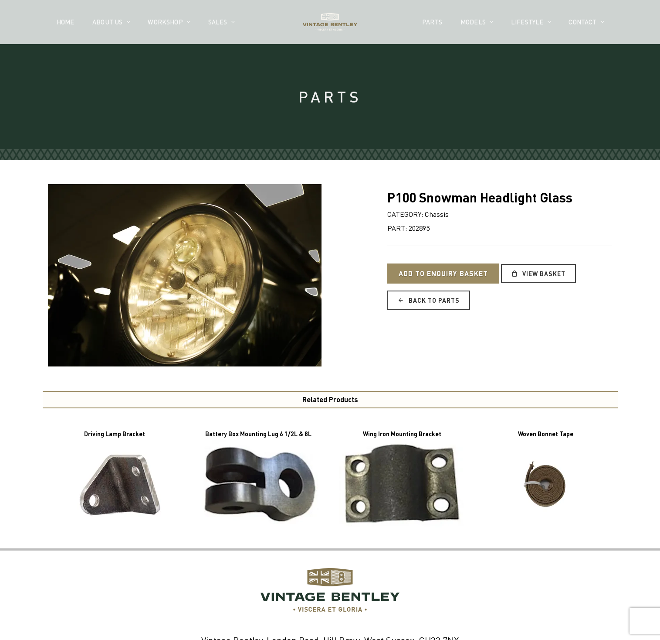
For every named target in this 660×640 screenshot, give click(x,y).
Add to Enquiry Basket (443, 273)
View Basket (538, 273)
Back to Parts (429, 300)
